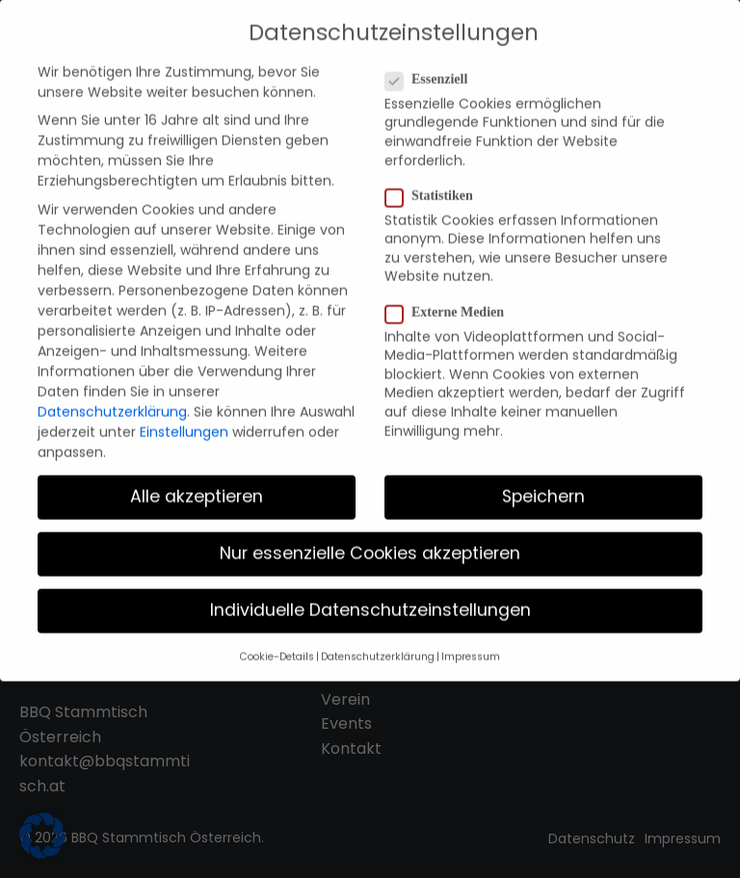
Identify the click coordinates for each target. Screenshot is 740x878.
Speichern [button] (543, 485)
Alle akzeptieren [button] (196, 485)
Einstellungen (184, 420)
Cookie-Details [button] (277, 645)
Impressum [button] (470, 645)
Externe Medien (450, 301)
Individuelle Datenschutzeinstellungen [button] (370, 599)
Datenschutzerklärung (112, 400)
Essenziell (432, 68)
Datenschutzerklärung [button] (378, 645)
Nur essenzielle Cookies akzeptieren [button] (370, 543)
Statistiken (435, 185)
